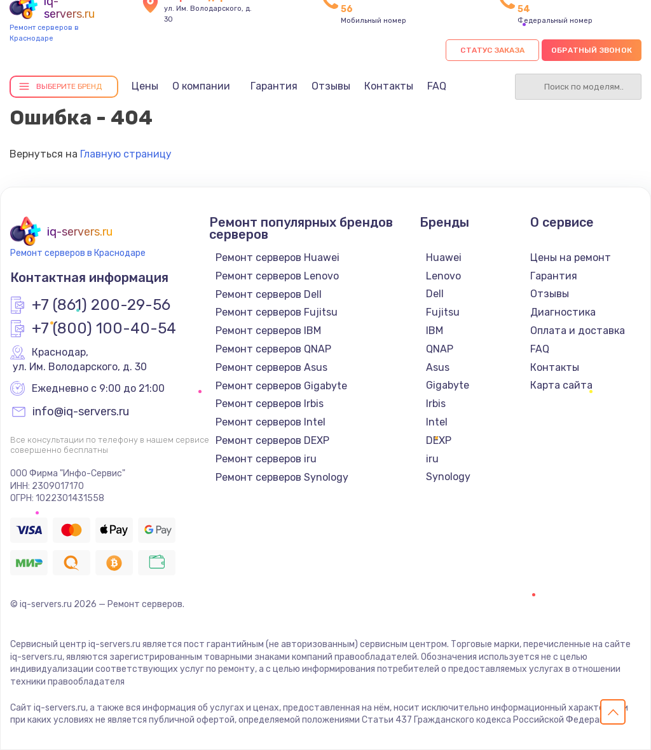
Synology (448, 477)
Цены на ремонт (570, 257)
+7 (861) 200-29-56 (101, 305)
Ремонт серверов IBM (268, 331)
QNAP (439, 349)
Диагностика (563, 312)
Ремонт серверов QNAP (273, 349)
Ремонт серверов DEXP (272, 440)
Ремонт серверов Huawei (277, 257)
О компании (201, 86)
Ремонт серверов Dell (269, 294)
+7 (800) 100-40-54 (104, 329)
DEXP (438, 440)
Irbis (436, 404)
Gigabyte (447, 385)
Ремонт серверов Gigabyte (281, 386)
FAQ (436, 86)
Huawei (444, 257)
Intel (437, 422)
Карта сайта (561, 385)
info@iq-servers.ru (80, 412)
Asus (437, 367)
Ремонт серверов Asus (271, 367)
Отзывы (331, 86)
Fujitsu (443, 312)
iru (432, 459)
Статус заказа (492, 50)
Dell (435, 294)
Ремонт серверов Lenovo (277, 276)
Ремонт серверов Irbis (270, 404)
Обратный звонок (591, 50)
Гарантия (274, 86)
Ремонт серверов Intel (271, 422)
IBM (434, 331)
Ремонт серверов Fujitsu (277, 312)
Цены (145, 86)
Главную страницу (126, 154)
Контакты (388, 86)
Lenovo (443, 276)
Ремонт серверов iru (266, 459)
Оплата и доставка (577, 331)
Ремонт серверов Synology (282, 477)
